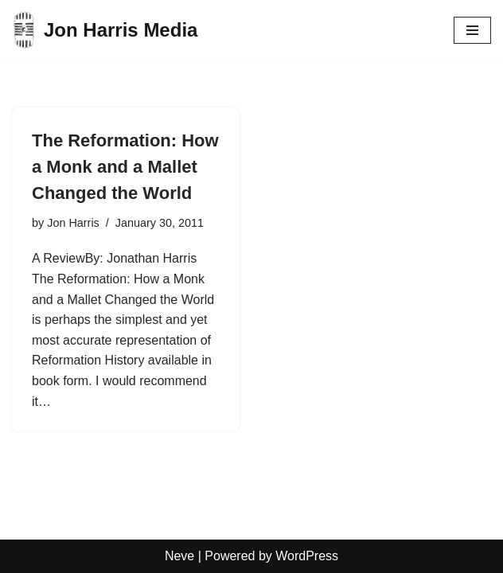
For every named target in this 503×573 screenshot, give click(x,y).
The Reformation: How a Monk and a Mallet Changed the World (125, 167)
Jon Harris (73, 222)
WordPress (306, 556)
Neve (179, 556)
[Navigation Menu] (472, 30)
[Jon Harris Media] (104, 30)
